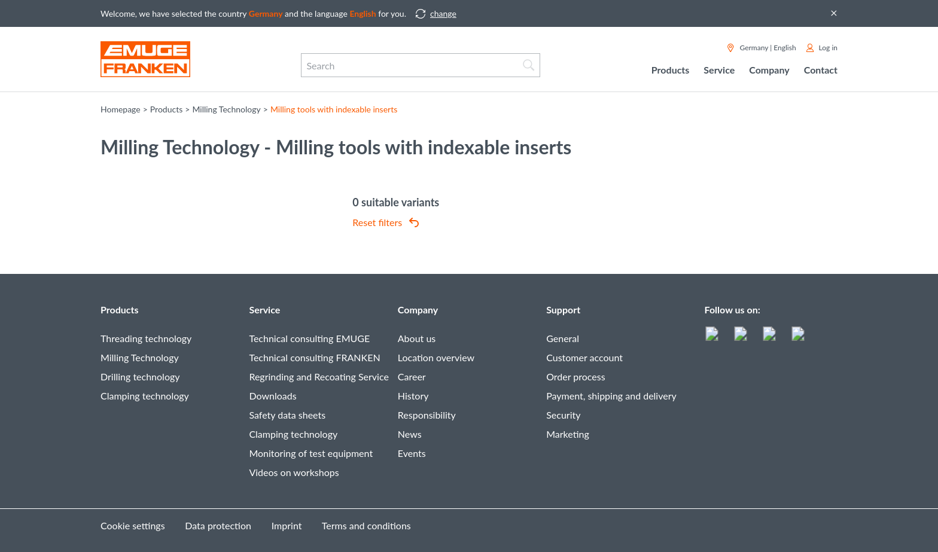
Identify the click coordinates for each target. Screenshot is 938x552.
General (562, 338)
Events (412, 453)
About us (417, 338)
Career (412, 376)
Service (264, 309)
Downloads (272, 395)
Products (119, 309)
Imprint (287, 525)
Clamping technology (144, 395)
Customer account (584, 357)
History (413, 395)
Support (563, 309)
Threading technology (145, 338)
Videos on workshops (294, 472)
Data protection (218, 525)
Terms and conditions (366, 525)
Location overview (436, 357)
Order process (575, 376)
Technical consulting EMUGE (309, 338)
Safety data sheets (287, 414)
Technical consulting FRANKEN (314, 357)
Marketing (567, 434)
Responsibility (427, 414)
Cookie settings (132, 525)
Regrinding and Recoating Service (318, 376)
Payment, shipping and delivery (611, 395)
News (410, 434)
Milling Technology (139, 357)
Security (563, 414)
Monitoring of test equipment (311, 453)
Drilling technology (140, 376)
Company (418, 309)
